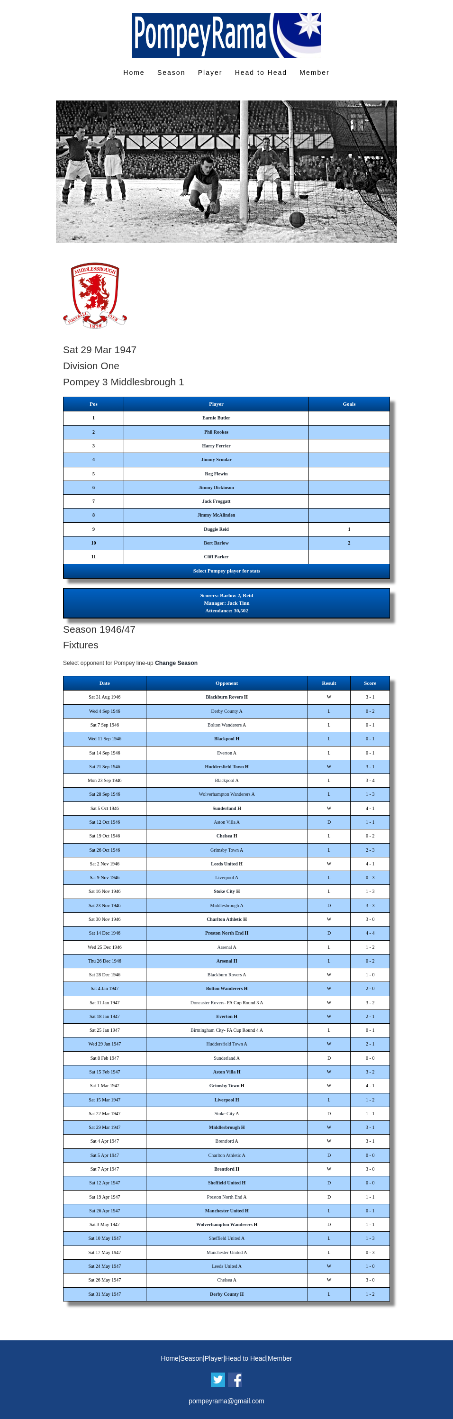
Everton (224, 752)
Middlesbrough (224, 905)
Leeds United (224, 863)
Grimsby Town (224, 850)
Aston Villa (225, 822)
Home (134, 72)
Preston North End (224, 933)
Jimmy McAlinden (217, 515)
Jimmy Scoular (216, 459)
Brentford (225, 1141)
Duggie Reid (216, 529)
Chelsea (224, 835)
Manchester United (224, 1210)
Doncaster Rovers (207, 1002)
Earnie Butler (216, 417)
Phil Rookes (216, 432)
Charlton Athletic (224, 919)
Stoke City (224, 891)
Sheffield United (224, 1182)
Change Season (176, 663)
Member (314, 72)
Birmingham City (207, 1030)
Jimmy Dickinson (216, 487)
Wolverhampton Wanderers (225, 794)
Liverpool (224, 877)
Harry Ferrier (216, 445)
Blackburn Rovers (224, 697)
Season (171, 72)
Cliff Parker (216, 556)
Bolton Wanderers (225, 725)
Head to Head (261, 72)
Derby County (224, 711)
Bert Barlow (216, 543)
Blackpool (224, 738)
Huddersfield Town (224, 766)
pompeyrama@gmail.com (226, 1401)
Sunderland (224, 808)
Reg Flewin (216, 473)
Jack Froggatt (216, 501)
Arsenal (224, 947)
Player (210, 72)
